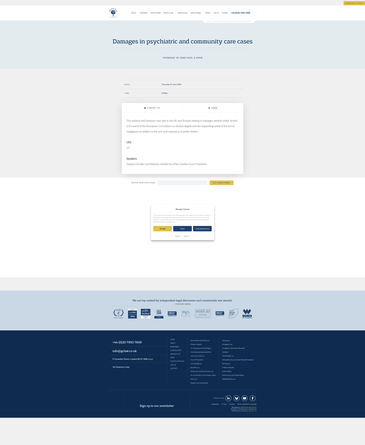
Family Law (194, 379)
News (172, 357)
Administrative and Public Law (200, 340)
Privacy (186, 236)
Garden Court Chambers (113, 13)
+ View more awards (182, 304)
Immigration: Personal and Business (233, 348)
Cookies (177, 236)
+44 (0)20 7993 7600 (240, 12)
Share (213, 108)
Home (172, 339)
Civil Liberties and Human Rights (201, 348)
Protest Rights (227, 371)
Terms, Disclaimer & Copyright (247, 404)
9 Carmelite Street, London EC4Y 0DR (133, 359)
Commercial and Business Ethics (201, 352)
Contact (225, 13)
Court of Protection (197, 360)
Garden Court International (199, 383)
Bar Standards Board (249, 407)
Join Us (216, 13)
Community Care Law (198, 356)
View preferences (202, 229)
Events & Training (177, 361)
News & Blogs (196, 13)
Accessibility (215, 404)
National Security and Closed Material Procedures (237, 360)
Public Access (183, 13)
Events (207, 13)
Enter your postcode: (144, 183)
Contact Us (152, 108)
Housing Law (226, 340)
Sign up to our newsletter (157, 406)
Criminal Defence (196, 364)
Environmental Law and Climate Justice (203, 375)
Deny (182, 229)
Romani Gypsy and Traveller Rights (233, 375)
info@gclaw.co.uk (125, 351)
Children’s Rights (196, 344)
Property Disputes (228, 367)
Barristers (144, 13)
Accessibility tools (354, 3)
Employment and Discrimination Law (202, 371)
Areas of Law (168, 13)
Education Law (195, 367)
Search (254, 13)
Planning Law (226, 364)
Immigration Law (227, 344)
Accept (162, 229)
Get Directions (221, 183)
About (133, 13)
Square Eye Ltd (251, 411)
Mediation (225, 352)
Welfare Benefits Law (229, 379)
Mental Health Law (228, 356)
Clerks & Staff (156, 13)
